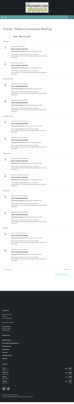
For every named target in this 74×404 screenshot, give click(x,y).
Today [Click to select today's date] (9, 36)
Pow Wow (5, 354)
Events (7, 29)
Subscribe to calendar (62, 276)
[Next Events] (5, 36)
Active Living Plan (7, 357)
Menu (37, 17)
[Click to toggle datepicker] (22, 36)
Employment (5, 351)
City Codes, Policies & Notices (10, 345)
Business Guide (6, 342)
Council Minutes (6, 348)
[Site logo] (37, 12)
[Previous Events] (3, 36)
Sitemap (4, 360)
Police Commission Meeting (19, 49)
